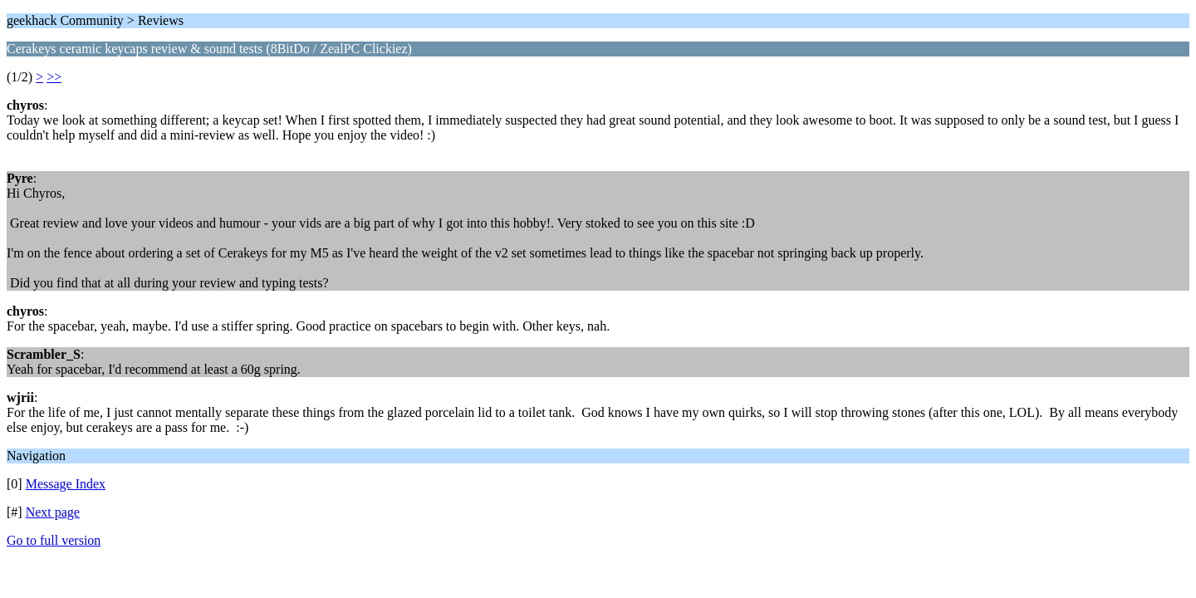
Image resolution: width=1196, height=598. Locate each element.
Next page (53, 512)
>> (54, 77)
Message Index (65, 484)
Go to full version (53, 540)
